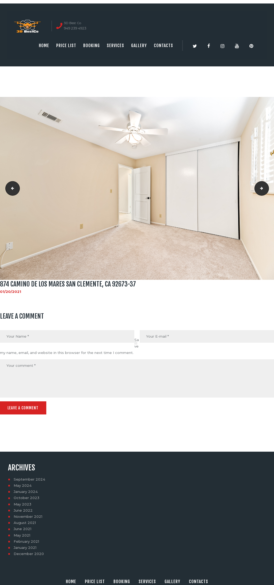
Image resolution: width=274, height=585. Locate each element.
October (26, 497)
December (29, 553)
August (25, 522)
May (23, 485)
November (28, 516)
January (26, 491)
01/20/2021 (10, 291)
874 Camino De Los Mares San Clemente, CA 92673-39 (267, 188)
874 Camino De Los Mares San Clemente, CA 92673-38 (11, 188)
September (29, 479)
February (26, 541)
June (23, 510)
